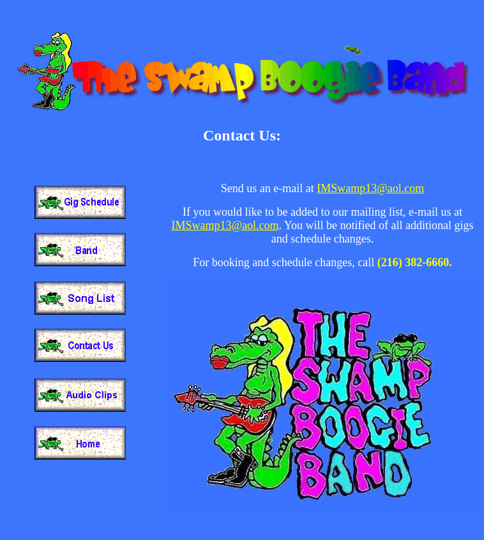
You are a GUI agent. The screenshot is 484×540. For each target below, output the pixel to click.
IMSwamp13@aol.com (370, 188)
